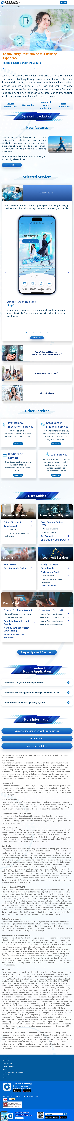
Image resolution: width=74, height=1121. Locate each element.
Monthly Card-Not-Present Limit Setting (16, 629)
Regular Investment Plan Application (52, 580)
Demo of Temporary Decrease (51, 614)
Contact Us (6, 1061)
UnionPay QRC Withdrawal (53, 539)
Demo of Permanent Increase (51, 624)
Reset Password (11, 564)
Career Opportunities (9, 1066)
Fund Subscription (49, 575)
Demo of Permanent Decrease (51, 617)
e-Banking (12, 7)
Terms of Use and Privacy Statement (13, 1072)
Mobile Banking (20, 7)
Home (6, 7)
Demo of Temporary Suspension (18, 614)
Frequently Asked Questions (37, 652)
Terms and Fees (7, 1063)
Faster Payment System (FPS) (52, 523)
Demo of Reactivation (13, 617)
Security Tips (6, 1075)
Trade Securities (48, 585)
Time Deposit (10, 526)
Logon (63, 3)
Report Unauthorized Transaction (14, 636)
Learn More (37, 338)
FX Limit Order (48, 568)
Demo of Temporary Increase (51, 621)
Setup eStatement (12, 522)
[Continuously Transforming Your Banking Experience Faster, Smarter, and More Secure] (37, 30)
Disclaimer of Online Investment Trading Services (37, 730)
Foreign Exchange (49, 564)
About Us (5, 1058)
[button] (34, 68)
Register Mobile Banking (16, 568)
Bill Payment (47, 536)
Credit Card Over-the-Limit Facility (17, 622)
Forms (5, 1078)
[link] (72, 2)
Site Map (5, 1069)
